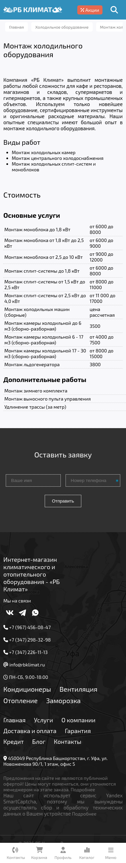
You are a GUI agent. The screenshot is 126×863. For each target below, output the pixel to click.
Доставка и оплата (29, 730)
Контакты (67, 741)
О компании (78, 720)
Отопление (20, 700)
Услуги (43, 720)
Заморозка (63, 700)
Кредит (13, 741)
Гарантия (78, 730)
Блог (39, 741)
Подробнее (83, 789)
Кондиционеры (27, 689)
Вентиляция (78, 689)
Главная (14, 720)
